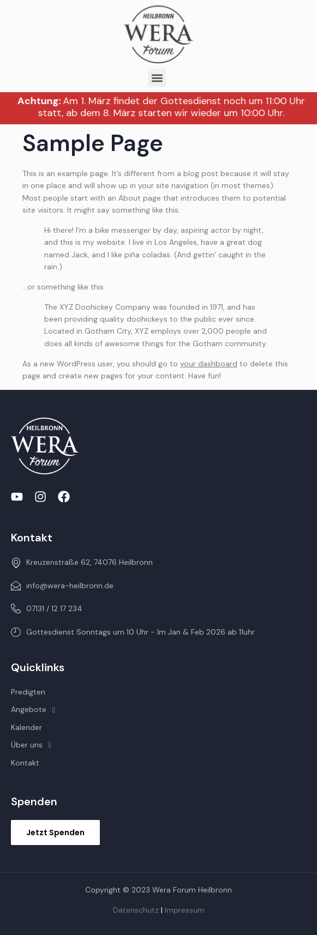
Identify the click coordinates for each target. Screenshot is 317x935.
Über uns (34, 744)
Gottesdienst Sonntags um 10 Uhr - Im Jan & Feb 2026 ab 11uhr (133, 632)
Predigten (28, 692)
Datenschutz (136, 910)
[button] (157, 78)
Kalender (26, 727)
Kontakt (25, 763)
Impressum (185, 910)
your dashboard (208, 364)
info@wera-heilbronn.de (62, 585)
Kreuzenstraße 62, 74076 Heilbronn (82, 562)
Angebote (36, 709)
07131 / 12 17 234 (46, 608)
